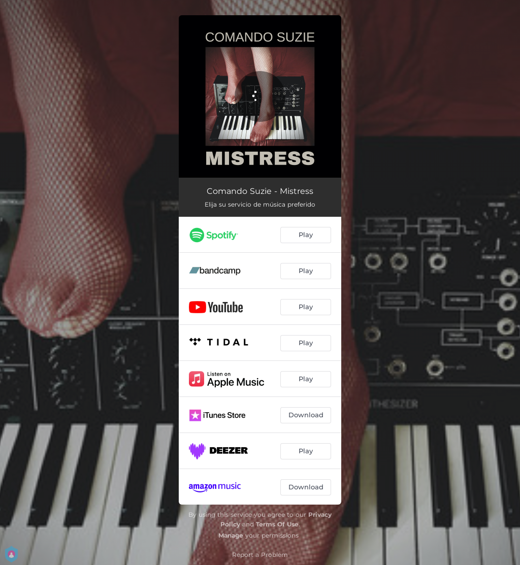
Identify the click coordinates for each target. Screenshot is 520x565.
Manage (230, 535)
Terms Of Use (277, 524)
